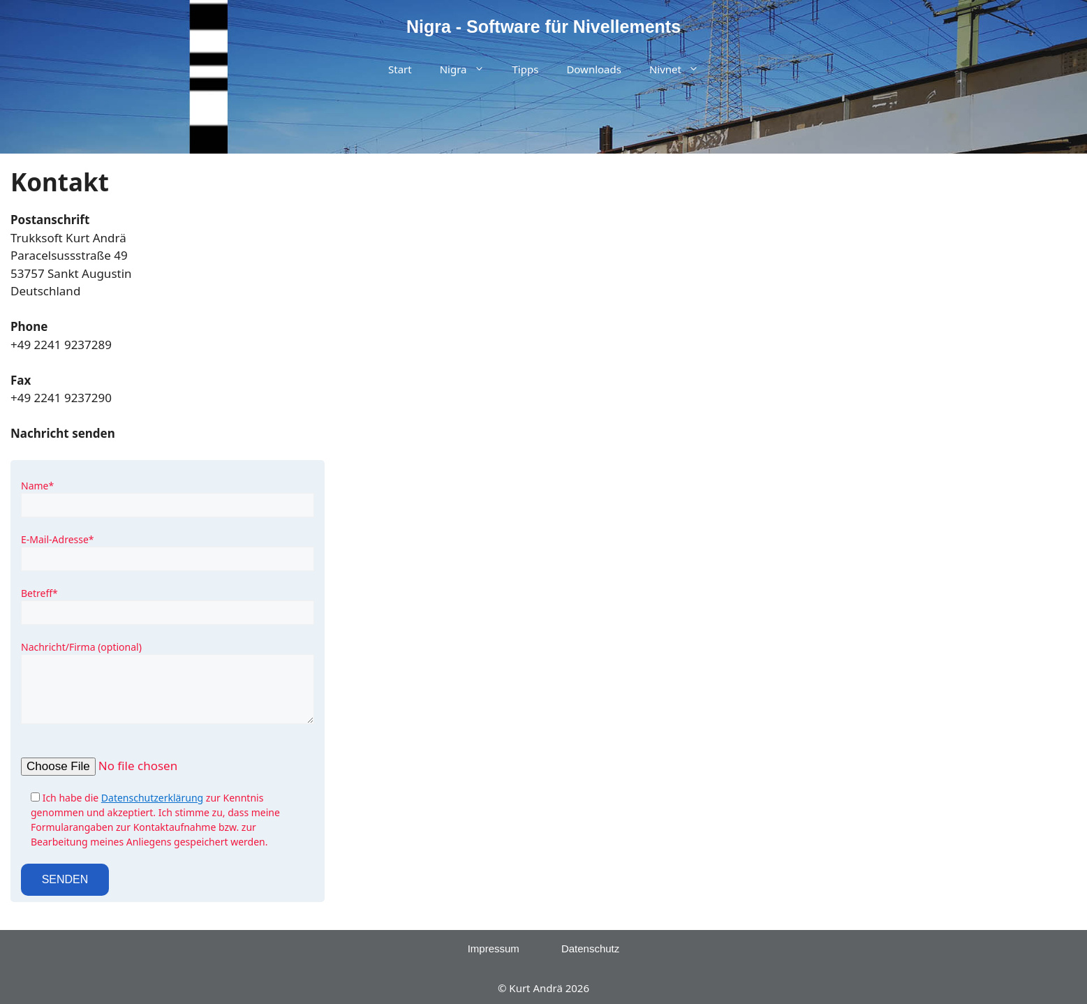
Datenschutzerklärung (152, 797)
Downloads (593, 69)
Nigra (469, 69)
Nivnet (681, 69)
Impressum (493, 948)
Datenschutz (590, 948)
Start (400, 69)
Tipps (525, 69)
